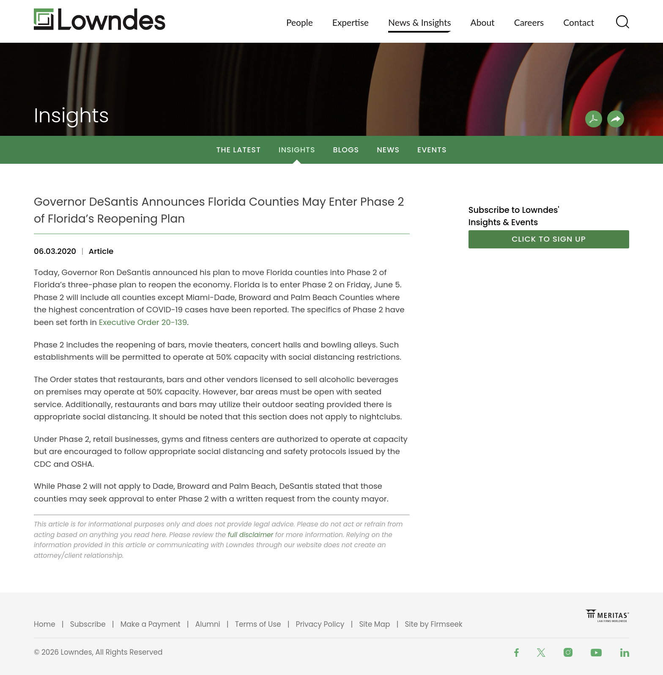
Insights (297, 150)
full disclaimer (251, 534)
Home (44, 624)
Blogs (346, 150)
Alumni (207, 624)
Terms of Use (258, 624)
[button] (615, 118)
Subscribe (88, 624)
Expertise (350, 22)
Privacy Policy (320, 624)
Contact (578, 22)
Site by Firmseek (433, 624)
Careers (529, 22)
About (483, 22)
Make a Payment (151, 624)
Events (432, 150)
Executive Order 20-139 (143, 322)
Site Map (374, 624)
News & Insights (419, 22)
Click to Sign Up (549, 239)
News (388, 150)
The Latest (238, 150)
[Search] (622, 21)
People (299, 22)
